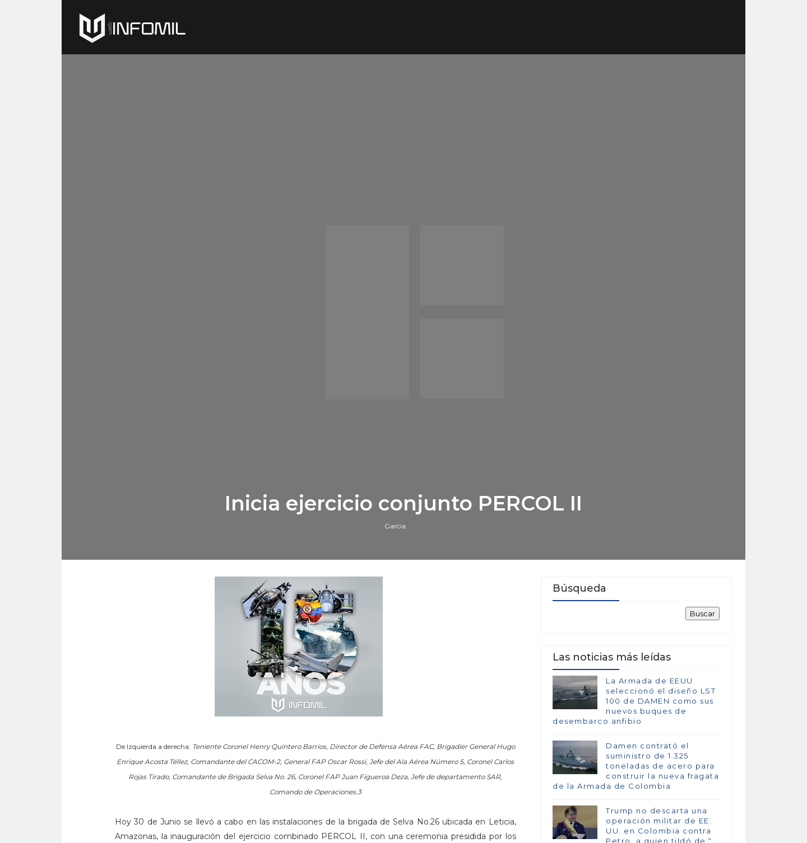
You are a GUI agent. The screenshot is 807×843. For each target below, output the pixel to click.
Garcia (395, 526)
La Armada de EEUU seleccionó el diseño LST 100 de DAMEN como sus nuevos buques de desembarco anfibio (634, 701)
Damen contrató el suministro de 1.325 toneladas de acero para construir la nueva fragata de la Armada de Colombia (636, 766)
